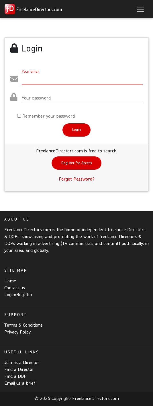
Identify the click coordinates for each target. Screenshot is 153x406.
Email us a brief (19, 383)
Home (10, 281)
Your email (30, 72)
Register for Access (76, 163)
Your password (36, 98)
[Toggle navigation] (140, 9)
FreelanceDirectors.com (95, 399)
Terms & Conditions (23, 325)
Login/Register (18, 295)
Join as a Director (21, 363)
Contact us (14, 288)
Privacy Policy (17, 332)
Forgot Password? (77, 179)
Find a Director (19, 369)
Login (76, 130)
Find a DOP (15, 376)
